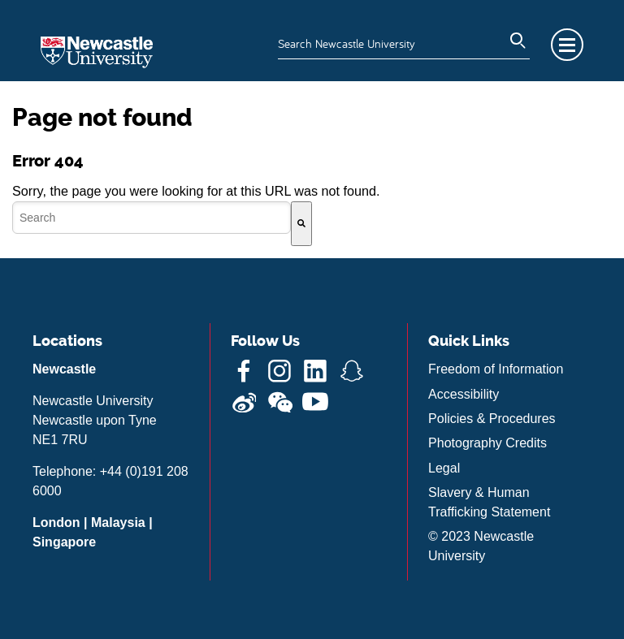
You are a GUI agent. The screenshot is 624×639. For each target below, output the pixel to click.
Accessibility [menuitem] (463, 394)
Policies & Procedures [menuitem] (492, 418)
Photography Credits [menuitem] (487, 443)
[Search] (301, 223)
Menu (567, 44)
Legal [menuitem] (444, 468)
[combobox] (151, 217)
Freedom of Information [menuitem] (495, 369)
